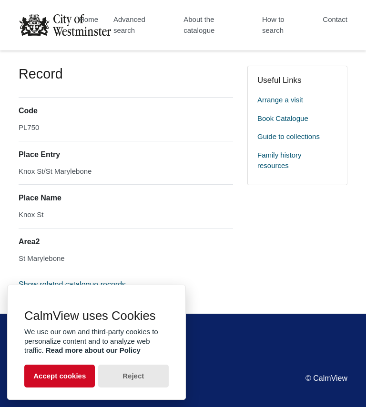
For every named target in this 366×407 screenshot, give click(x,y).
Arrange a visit (280, 100)
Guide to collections (288, 136)
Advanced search (129, 24)
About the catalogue (198, 24)
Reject (133, 376)
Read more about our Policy (93, 350)
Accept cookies (59, 376)
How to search (273, 24)
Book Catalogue (282, 118)
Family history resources (279, 160)
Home (88, 19)
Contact (335, 19)
